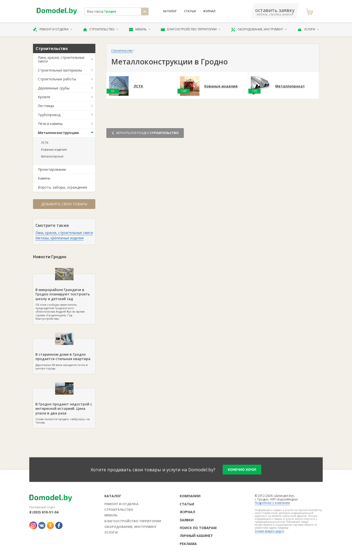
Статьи (190, 11)
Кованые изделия (54, 149)
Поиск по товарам (198, 528)
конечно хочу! (242, 469)
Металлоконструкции (58, 132)
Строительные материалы (60, 70)
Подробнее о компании (272, 503)
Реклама (188, 544)
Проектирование (52, 169)
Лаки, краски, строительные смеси (61, 59)
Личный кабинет (196, 535)
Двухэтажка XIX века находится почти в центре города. (64, 354)
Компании (190, 496)
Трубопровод (49, 114)
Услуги (308, 29)
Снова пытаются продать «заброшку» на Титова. (64, 406)
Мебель (140, 29)
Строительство (101, 29)
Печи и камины (50, 123)
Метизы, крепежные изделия (59, 238)
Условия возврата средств (269, 531)
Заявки (187, 520)
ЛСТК (44, 143)
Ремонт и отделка (53, 29)
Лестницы (46, 105)
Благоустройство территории (190, 29)
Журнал (209, 11)
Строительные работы (57, 79)
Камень (44, 178)
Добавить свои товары (64, 204)
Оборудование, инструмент (259, 29)
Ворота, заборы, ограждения (62, 187)
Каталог (170, 11)
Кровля (44, 97)
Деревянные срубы (53, 88)
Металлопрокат (52, 156)
